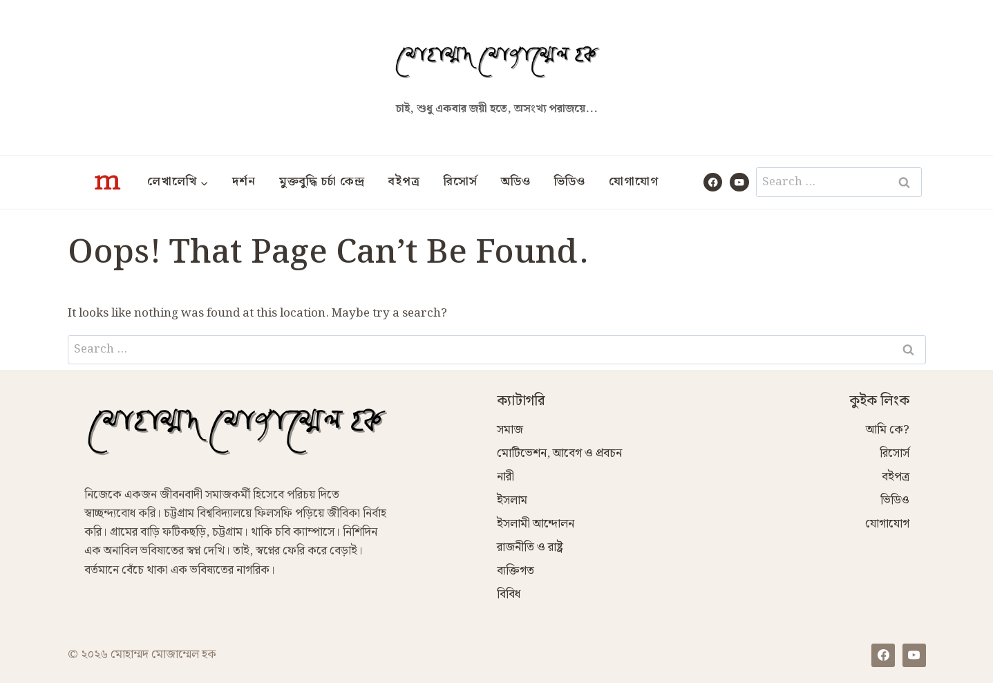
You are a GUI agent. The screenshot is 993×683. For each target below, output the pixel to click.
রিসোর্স (460, 181)
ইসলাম (512, 500)
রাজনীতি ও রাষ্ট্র (530, 547)
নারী (505, 477)
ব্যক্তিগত (515, 571)
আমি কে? (887, 430)
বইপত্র (404, 181)
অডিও (516, 181)
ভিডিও (569, 181)
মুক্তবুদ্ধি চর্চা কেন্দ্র (322, 181)
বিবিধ (508, 594)
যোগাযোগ (634, 181)
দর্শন (244, 181)
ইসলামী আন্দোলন (535, 524)
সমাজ (510, 430)
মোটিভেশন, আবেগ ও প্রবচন (559, 453)
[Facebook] (712, 182)
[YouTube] (739, 182)
